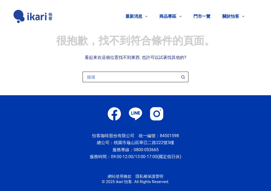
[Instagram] (156, 113)
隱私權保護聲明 (149, 176)
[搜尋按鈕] (183, 77)
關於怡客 (233, 16)
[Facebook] (114, 113)
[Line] (135, 113)
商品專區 (171, 16)
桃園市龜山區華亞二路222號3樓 (144, 142)
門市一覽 (201, 16)
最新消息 (137, 16)
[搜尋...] (130, 77)
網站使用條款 (120, 176)
